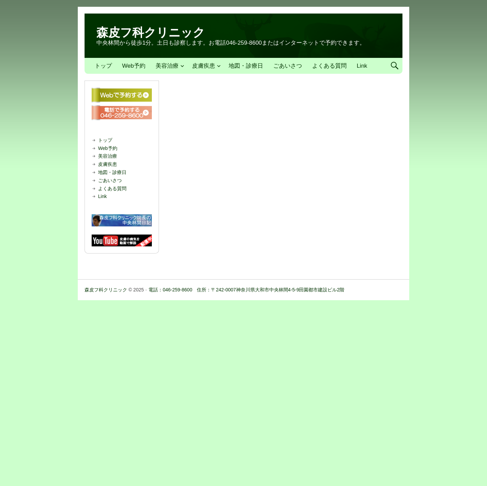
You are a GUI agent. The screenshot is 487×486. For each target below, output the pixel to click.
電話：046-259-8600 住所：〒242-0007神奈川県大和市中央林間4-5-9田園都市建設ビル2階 (246, 289)
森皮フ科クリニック (150, 32)
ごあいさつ (287, 66)
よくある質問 (329, 66)
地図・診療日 (246, 66)
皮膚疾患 (203, 66)
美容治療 (167, 66)
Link (362, 66)
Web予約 (133, 66)
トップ (103, 66)
